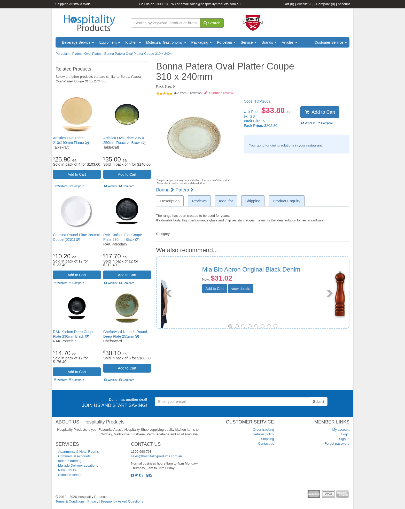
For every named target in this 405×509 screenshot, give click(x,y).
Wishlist (305, 4)
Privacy (92, 501)
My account (340, 429)
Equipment (109, 42)
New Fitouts (67, 470)
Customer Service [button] (331, 42)
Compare (325, 4)
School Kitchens (70, 475)
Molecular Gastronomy (166, 42)
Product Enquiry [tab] (286, 201)
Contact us (266, 443)
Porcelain (226, 42)
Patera (184, 189)
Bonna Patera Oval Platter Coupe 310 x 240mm (139, 54)
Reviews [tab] (199, 201)
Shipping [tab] (252, 201)
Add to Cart (77, 174)
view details (279, 289)
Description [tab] (170, 201)
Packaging (201, 42)
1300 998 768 (165, 4)
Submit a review (218, 93)
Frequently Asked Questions (122, 501)
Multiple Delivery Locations (78, 465)
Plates (77, 54)
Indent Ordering (69, 461)
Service (248, 42)
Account (344, 4)
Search (212, 23)
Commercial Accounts (74, 456)
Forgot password (336, 443)
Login (345, 434)
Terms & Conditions (70, 501)
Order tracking (263, 429)
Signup (344, 439)
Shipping (267, 439)
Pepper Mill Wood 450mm (276, 269)
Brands (269, 42)
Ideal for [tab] (226, 201)
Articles (289, 42)
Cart (288, 4)
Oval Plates (93, 54)
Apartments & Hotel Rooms (78, 451)
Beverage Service (78, 42)
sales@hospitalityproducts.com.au (215, 4)
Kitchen (133, 42)
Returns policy (263, 434)
